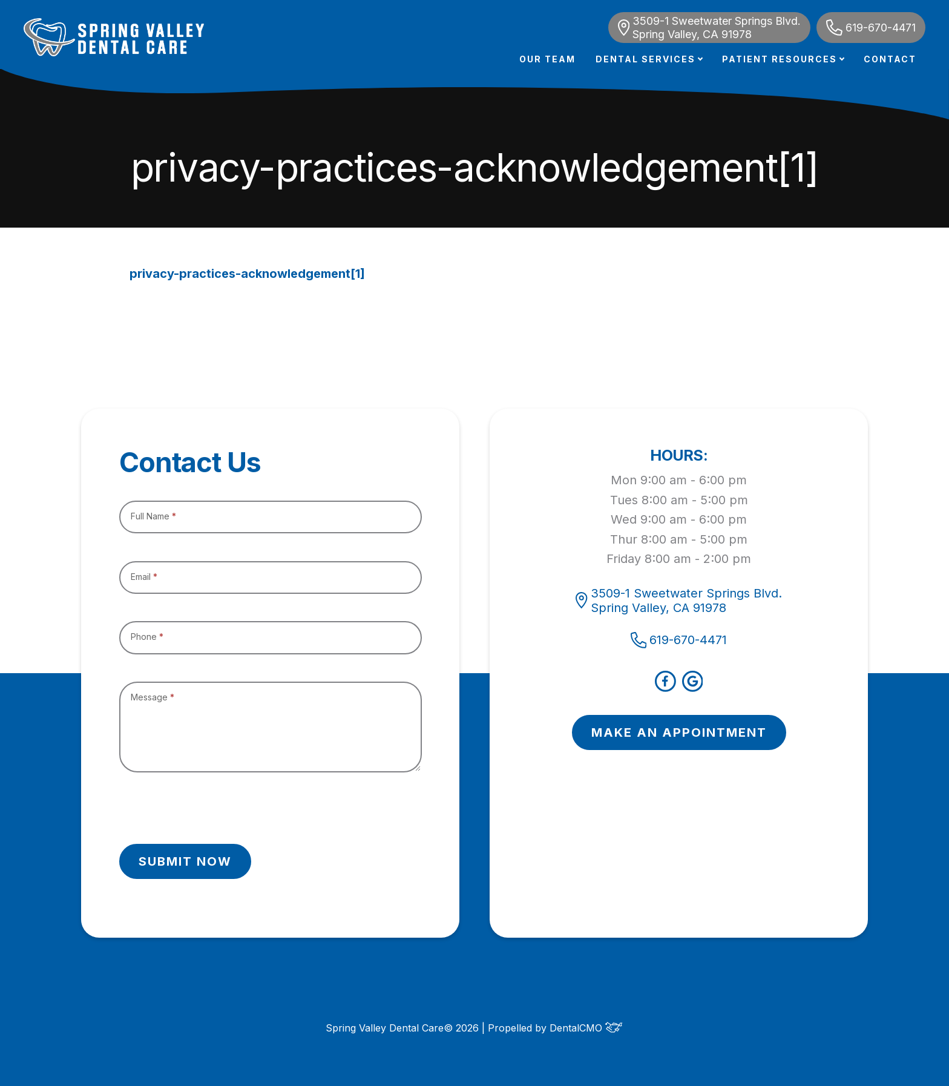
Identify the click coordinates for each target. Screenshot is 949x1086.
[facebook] (665, 687)
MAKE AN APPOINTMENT (679, 732)
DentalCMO (586, 1028)
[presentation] (211, 808)
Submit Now (185, 861)
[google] (692, 687)
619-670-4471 (871, 27)
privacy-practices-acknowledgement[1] (247, 273)
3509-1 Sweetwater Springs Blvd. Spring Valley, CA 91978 (709, 28)
